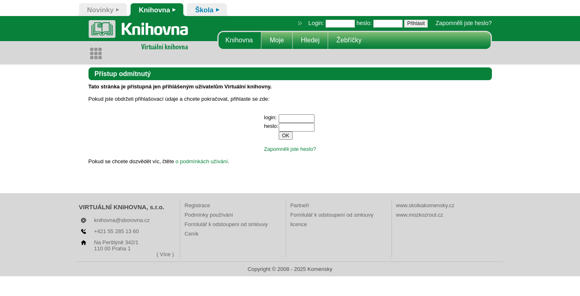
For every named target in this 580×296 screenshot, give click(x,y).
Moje (277, 40)
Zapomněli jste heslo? (463, 23)
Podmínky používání (208, 215)
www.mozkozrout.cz (419, 215)
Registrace (197, 205)
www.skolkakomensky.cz (425, 205)
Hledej (310, 40)
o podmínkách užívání (201, 161)
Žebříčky (348, 40)
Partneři (299, 205)
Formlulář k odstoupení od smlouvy (226, 224)
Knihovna (239, 40)
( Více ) (165, 254)
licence (298, 224)
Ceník (191, 234)
